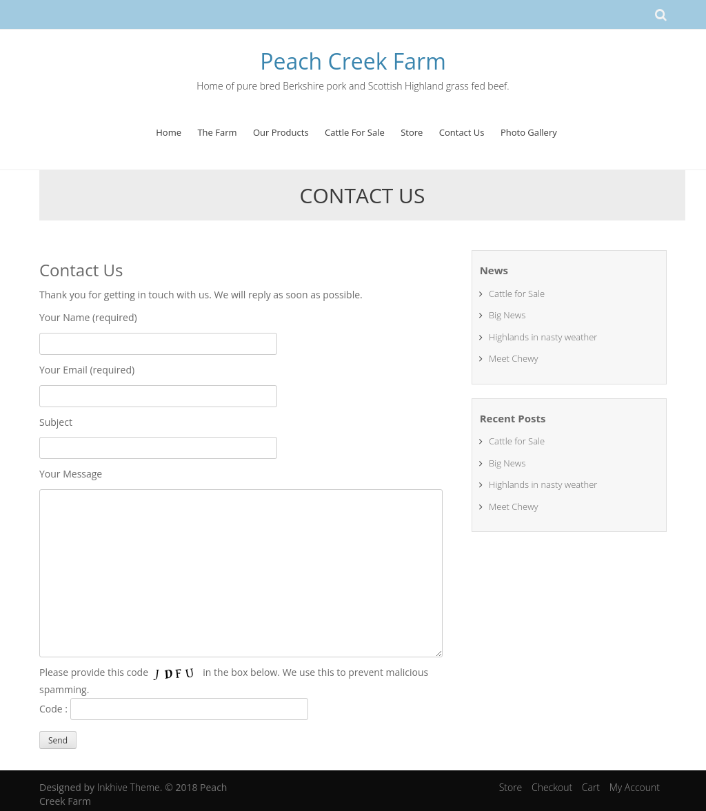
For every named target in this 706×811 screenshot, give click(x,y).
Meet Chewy (513, 358)
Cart (591, 787)
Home (168, 132)
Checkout (552, 787)
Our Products (281, 132)
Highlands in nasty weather (543, 337)
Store (412, 132)
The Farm (216, 132)
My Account (634, 787)
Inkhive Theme (128, 787)
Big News (507, 315)
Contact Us (462, 132)
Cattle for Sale (517, 293)
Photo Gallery (529, 132)
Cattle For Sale (355, 132)
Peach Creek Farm (353, 61)
